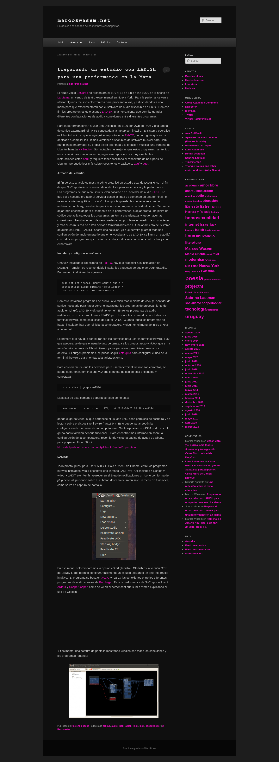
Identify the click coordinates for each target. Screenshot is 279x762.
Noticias (190, 88)
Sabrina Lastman (195, 157)
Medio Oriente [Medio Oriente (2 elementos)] (195, 254)
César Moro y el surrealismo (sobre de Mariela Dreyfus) (203, 449)
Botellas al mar (194, 76)
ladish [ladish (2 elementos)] (199, 229)
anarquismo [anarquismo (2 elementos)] (194, 190)
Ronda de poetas (195, 153)
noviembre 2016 (194, 373)
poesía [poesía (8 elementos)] (194, 278)
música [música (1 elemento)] (212, 260)
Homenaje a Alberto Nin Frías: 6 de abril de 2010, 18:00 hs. (203, 522)
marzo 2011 (192, 394)
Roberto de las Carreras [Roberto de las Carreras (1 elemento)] (197, 292)
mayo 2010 (191, 418)
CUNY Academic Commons (201, 102)
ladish (128, 726)
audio (114, 726)
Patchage (105, 582)
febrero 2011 (192, 398)
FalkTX (129, 135)
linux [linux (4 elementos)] (190, 235)
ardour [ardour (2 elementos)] (208, 190)
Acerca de (76, 42)
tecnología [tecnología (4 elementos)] (196, 309)
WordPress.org (194, 553)
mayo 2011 (191, 389)
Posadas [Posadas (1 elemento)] (216, 279)
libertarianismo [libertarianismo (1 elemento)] (212, 230)
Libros (91, 42)
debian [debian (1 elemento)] (188, 201)
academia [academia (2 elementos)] (192, 185)
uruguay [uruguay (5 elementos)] (194, 316)
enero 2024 (191, 340)
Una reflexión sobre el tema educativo (199, 486)
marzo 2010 (192, 426)
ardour (106, 726)
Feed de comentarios (197, 549)
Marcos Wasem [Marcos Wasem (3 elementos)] (198, 248)
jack (121, 726)
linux (135, 726)
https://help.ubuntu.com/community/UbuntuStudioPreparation (96, 447)
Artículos (106, 42)
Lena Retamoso (194, 149)
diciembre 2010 (194, 402)
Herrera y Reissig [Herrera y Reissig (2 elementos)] (197, 211)
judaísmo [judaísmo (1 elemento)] (189, 230)
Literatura (191, 84)
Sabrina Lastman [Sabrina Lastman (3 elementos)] (200, 298)
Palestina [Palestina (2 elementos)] (208, 271)
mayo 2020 (191, 357)
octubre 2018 (193, 365)
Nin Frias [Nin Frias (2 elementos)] (191, 266)
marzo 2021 (192, 353)
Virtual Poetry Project (198, 118)
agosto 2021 (192, 348)
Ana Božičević (193, 133)
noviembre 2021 (194, 344)
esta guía (125, 353)
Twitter (189, 114)
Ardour (61, 587)
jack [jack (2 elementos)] (213, 224)
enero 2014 (191, 377)
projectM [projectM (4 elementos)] (194, 286)
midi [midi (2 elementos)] (216, 254)
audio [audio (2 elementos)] (200, 195)
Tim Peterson (193, 162)
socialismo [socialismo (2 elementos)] (193, 303)
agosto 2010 (192, 410)
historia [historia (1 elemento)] (215, 212)
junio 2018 (191, 369)
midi (142, 726)
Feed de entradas (195, 545)
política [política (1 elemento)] (207, 279)
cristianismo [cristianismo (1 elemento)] (211, 196)
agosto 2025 (192, 332)
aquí (86, 159)
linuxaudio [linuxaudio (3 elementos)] (205, 236)
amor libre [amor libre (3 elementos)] (209, 185)
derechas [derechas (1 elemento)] (197, 201)
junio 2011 (191, 385)
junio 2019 (191, 361)
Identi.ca (190, 110)
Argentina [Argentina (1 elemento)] (190, 196)
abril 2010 (191, 422)
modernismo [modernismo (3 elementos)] (196, 259)
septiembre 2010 (195, 406)
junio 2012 (191, 381)
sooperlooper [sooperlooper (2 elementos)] (211, 303)
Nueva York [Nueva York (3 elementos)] (209, 266)
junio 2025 (191, 336)
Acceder (190, 541)
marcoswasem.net (83, 20)
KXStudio (84, 149)
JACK (155, 192)
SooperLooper (78, 587)
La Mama (63, 97)
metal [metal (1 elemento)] (209, 254)
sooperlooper (153, 726)
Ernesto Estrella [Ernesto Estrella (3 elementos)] (199, 206)
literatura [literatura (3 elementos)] (193, 242)
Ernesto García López (198, 145)
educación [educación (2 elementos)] (210, 200)
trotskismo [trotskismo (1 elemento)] (213, 310)
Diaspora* (191, 106)
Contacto (122, 42)
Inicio (61, 42)
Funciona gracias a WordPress (139, 748)
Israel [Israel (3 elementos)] (204, 224)
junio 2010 (191, 414)
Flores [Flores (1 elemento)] (217, 207)
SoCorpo (82, 92)
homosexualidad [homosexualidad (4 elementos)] (202, 217)
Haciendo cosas (80, 726)
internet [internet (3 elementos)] (192, 224)
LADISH (107, 111)
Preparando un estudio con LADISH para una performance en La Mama (203, 498)
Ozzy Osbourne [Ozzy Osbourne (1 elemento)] (192, 271)
